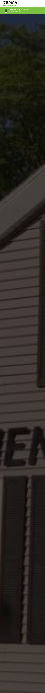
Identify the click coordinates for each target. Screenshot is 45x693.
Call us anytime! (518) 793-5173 (19, 10)
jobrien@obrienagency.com (15, 11)
